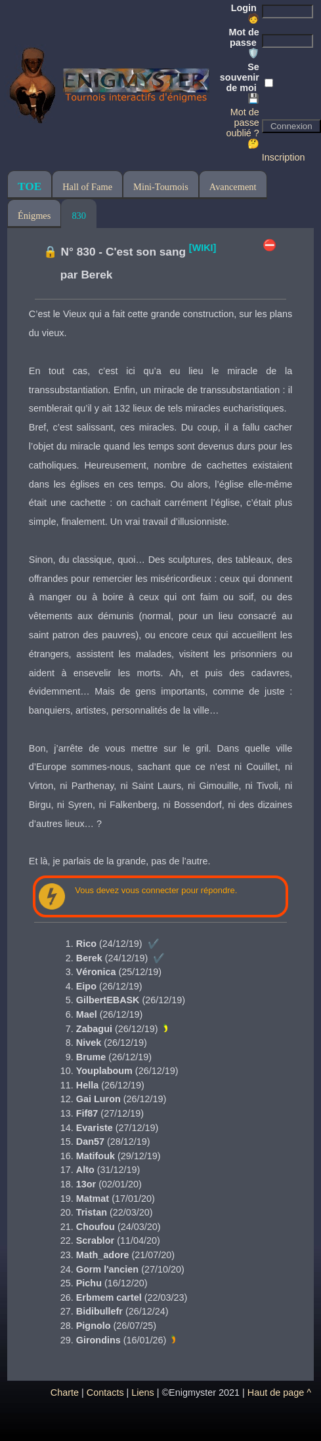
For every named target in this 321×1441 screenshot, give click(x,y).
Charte (65, 1392)
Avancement (233, 187)
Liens (142, 1392)
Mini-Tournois (160, 187)
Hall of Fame (87, 187)
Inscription (283, 157)
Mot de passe (243, 42)
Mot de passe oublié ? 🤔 (242, 128)
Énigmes (34, 215)
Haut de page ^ (279, 1392)
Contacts (105, 1392)
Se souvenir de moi (239, 83)
